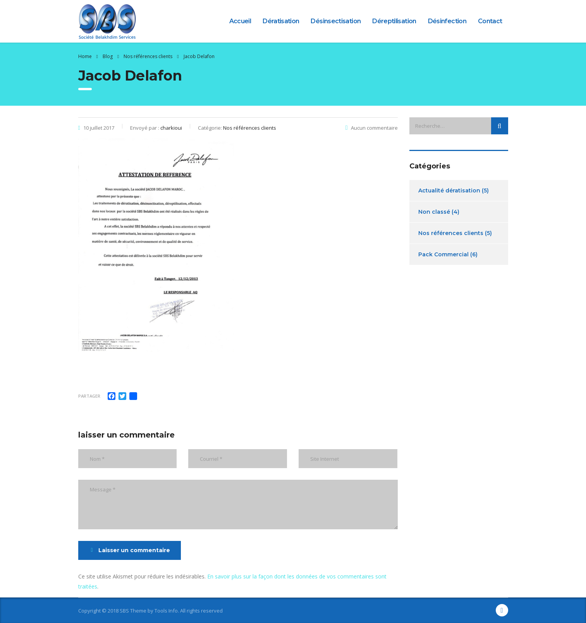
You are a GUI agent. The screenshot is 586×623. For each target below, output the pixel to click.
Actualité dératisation (449, 190)
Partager (89, 396)
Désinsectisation (336, 21)
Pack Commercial (443, 254)
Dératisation (281, 21)
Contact (490, 21)
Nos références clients (450, 233)
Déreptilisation (394, 21)
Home (85, 56)
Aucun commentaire (371, 127)
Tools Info (166, 610)
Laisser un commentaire (130, 550)
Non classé (434, 211)
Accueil (240, 21)
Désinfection (447, 21)
